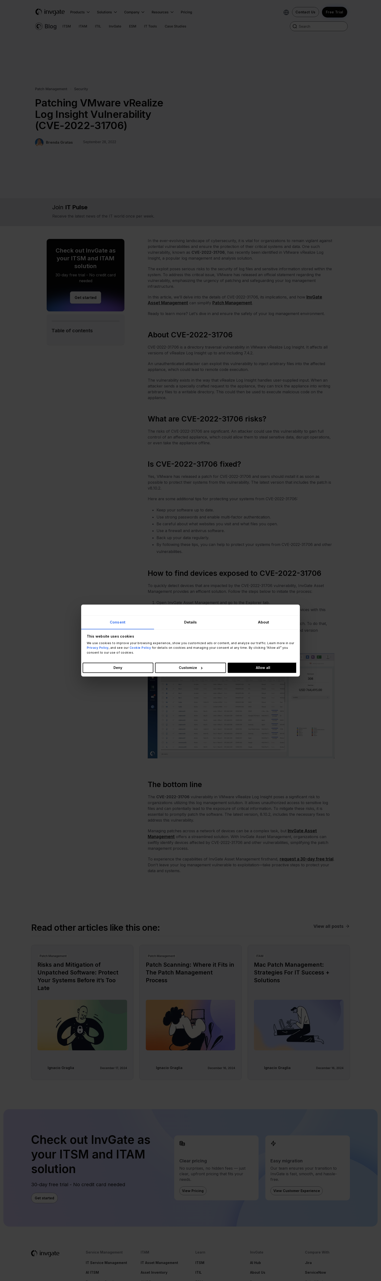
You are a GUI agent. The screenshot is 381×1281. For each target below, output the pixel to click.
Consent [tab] (117, 622)
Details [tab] (190, 622)
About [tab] (263, 622)
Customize (190, 668)
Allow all (263, 668)
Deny (117, 668)
